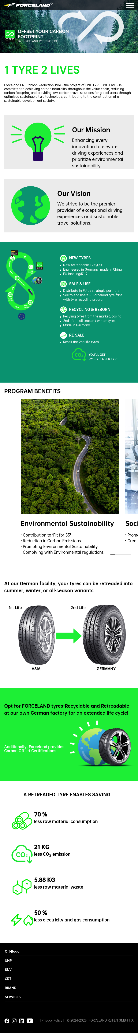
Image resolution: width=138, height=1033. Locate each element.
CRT (8, 978)
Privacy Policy (52, 1020)
